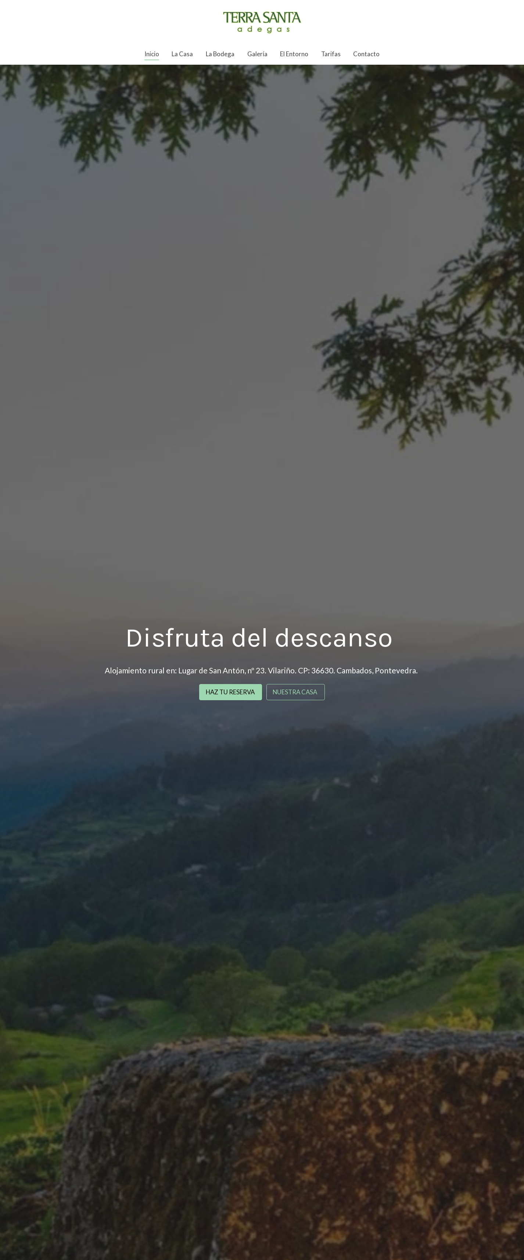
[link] (262, 21)
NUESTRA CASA (295, 692)
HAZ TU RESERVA (231, 692)
